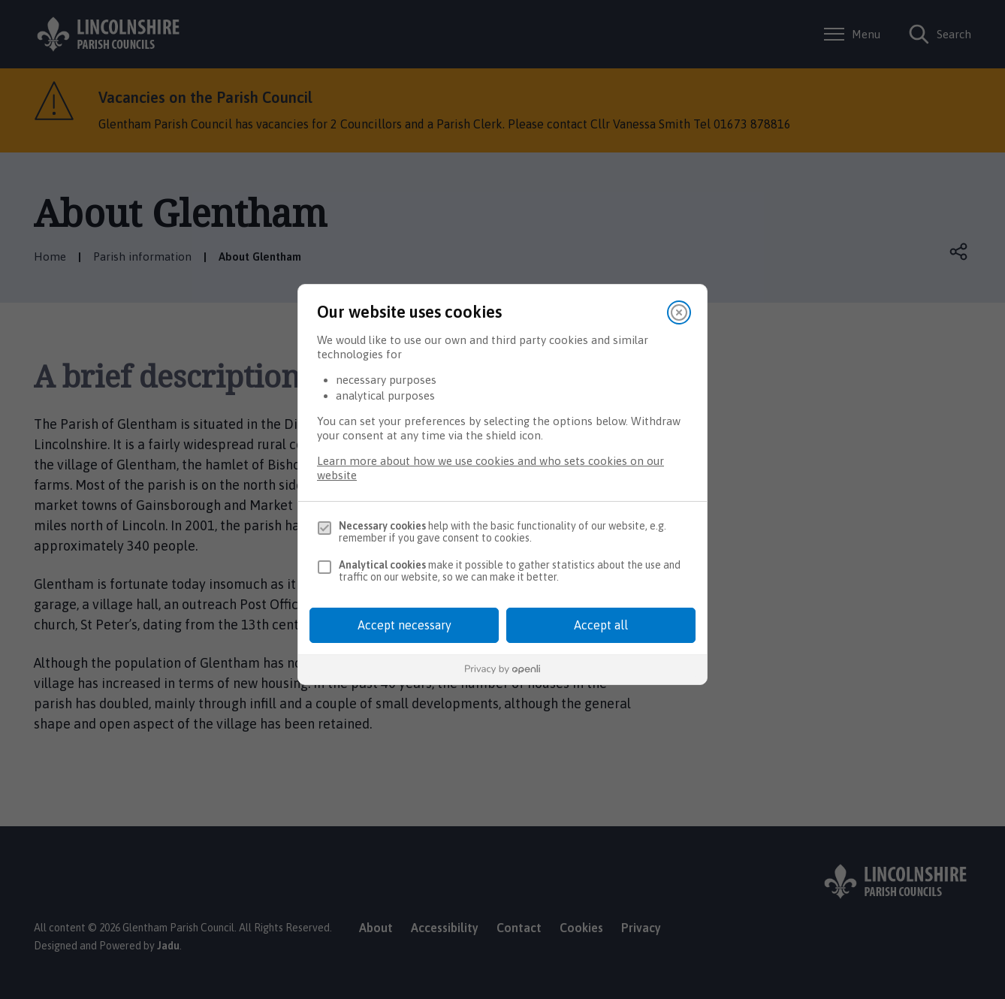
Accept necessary (404, 625)
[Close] (679, 312)
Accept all (601, 625)
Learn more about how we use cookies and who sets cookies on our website (490, 467)
